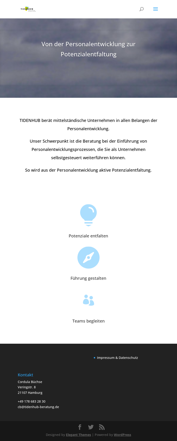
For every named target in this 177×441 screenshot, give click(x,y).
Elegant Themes (78, 434)
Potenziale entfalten (88, 236)
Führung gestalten (88, 278)
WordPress (122, 434)
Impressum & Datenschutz (117, 357)
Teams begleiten (88, 321)
